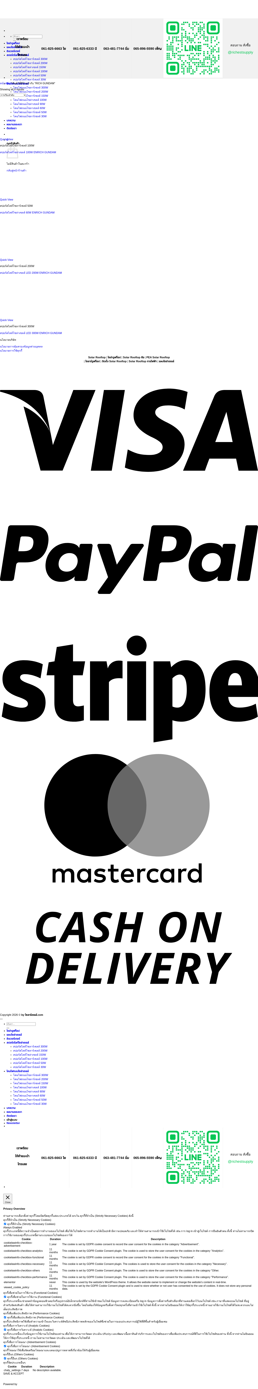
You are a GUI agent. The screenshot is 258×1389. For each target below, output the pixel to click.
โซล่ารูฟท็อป (13, 43)
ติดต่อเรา (11, 1115)
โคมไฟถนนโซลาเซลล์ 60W (29, 1095)
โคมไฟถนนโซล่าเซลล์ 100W (30, 1087)
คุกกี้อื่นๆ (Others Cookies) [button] (18, 1354)
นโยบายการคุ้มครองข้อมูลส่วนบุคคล (21, 346)
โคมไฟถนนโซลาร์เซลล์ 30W (30, 1103)
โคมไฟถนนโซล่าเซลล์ (18, 1071)
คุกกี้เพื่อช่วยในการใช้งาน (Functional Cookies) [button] (30, 1292)
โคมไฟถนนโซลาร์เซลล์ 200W (30, 91)
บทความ (11, 1108)
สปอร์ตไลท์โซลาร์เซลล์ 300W (30, 59)
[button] (13, 1123)
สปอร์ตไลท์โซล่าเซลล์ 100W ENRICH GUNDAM (28, 152)
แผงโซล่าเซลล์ (14, 47)
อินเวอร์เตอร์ (13, 51)
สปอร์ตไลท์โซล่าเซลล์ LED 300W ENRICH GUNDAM (31, 333)
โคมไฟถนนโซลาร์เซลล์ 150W (30, 95)
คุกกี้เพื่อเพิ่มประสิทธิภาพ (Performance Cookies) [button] (31, 1313)
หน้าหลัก (5, 83)
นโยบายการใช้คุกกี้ (11, 350)
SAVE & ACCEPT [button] (13, 1373)
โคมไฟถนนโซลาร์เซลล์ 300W (30, 87)
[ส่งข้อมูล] (14, 40)
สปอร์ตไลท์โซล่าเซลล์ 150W (29, 67)
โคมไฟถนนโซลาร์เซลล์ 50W (30, 1099)
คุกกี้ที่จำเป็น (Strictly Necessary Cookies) (31, 1224)
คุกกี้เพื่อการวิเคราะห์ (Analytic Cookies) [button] (26, 1325)
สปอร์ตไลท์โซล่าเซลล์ (18, 1042)
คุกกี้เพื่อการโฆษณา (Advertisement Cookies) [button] (29, 1342)
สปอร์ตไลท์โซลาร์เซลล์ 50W (29, 75)
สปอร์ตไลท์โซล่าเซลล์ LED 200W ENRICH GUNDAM (31, 272)
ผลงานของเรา (14, 1112)
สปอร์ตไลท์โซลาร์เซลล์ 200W (30, 63)
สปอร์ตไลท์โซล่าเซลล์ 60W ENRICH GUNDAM (27, 212)
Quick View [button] (6, 139)
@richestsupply (240, 52)
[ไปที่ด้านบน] (1, 1019)
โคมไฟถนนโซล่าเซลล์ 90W (29, 1091)
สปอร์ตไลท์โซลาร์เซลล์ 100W (30, 71)
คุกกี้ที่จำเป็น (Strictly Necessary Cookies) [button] (27, 1220)
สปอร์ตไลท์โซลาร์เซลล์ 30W (29, 79)
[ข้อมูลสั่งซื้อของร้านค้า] (13, 95)
